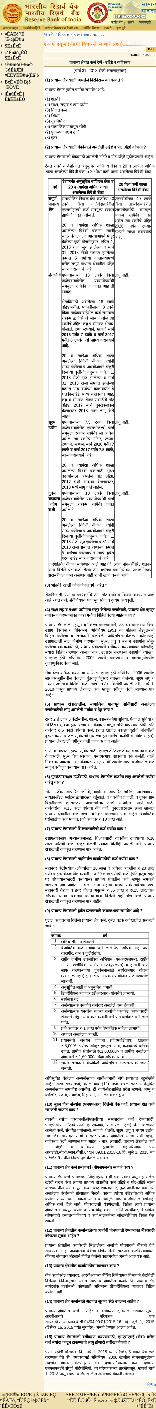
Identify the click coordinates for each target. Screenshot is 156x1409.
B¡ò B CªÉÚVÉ (78, 35)
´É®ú (151, 1384)
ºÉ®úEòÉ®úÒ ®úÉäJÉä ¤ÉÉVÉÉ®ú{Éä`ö (22, 70)
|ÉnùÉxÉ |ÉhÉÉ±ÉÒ (15, 97)
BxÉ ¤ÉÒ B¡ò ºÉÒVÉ (18, 85)
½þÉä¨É (52, 34)
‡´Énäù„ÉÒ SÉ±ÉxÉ (16, 55)
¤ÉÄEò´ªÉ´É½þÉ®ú (14, 37)
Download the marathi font (115, 6)
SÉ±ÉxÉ (13, 46)
